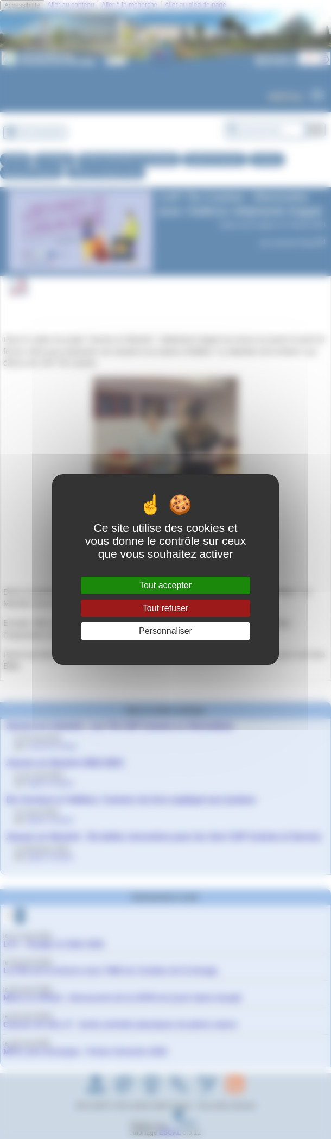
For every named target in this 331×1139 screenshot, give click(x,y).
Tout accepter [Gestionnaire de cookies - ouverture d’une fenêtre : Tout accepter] (165, 585)
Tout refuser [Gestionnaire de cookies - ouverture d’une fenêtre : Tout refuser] (165, 608)
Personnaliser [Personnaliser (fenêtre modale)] (165, 630)
